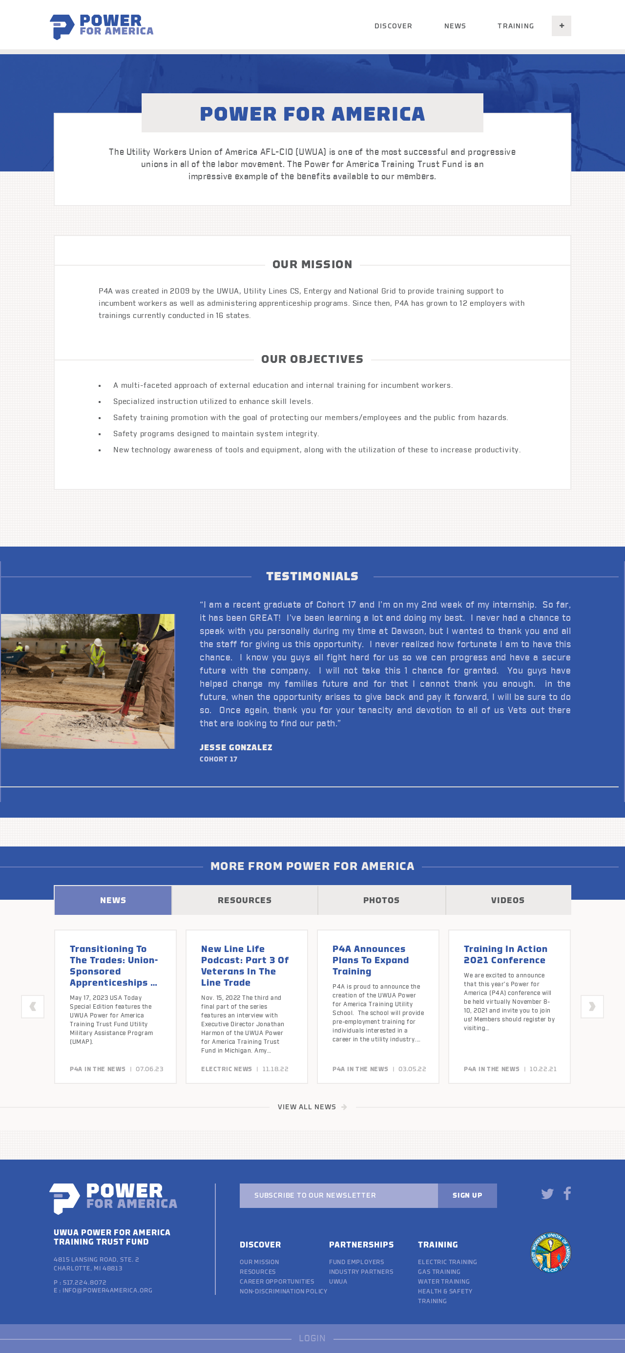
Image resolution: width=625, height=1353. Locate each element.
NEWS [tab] (113, 900)
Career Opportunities (277, 1282)
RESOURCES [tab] (245, 900)
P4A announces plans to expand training (371, 960)
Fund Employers (356, 1262)
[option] (312, 681)
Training (516, 26)
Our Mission (259, 1262)
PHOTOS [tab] (381, 900)
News (455, 26)
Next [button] (592, 1006)
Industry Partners (361, 1272)
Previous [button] (33, 1006)
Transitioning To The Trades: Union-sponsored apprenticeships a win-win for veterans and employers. (114, 983)
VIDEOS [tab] (508, 900)
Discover (394, 26)
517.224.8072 (85, 1283)
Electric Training (448, 1262)
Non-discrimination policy (284, 1291)
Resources (258, 1272)
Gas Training (439, 1272)
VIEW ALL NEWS (313, 1107)
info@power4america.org (107, 1290)
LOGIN (312, 1338)
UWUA (338, 1282)
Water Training (444, 1282)
